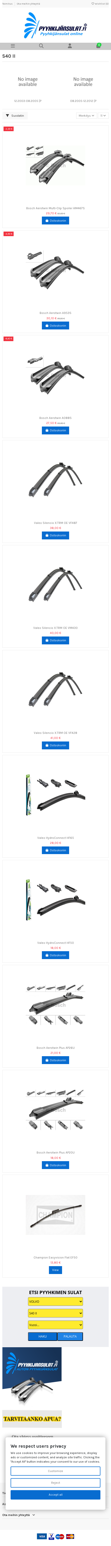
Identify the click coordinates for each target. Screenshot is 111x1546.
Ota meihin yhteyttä (28, 3)
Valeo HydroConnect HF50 (55, 943)
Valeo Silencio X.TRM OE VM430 (55, 628)
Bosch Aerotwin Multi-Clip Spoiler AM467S (55, 208)
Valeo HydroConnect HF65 (55, 838)
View (55, 1270)
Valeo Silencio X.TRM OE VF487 (55, 523)
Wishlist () (100, 3)
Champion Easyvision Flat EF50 (55, 1257)
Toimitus (7, 3)
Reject (55, 1483)
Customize (55, 1471)
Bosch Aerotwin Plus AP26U (56, 1048)
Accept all (56, 1495)
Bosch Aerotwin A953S (55, 313)
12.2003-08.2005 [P (27, 101)
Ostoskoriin (55, 220)
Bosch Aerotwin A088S (55, 418)
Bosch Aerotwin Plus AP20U (56, 1152)
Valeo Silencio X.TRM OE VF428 (55, 733)
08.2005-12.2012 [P (83, 101)
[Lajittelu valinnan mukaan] (86, 116)
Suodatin (15, 115)
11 (103, 115)
